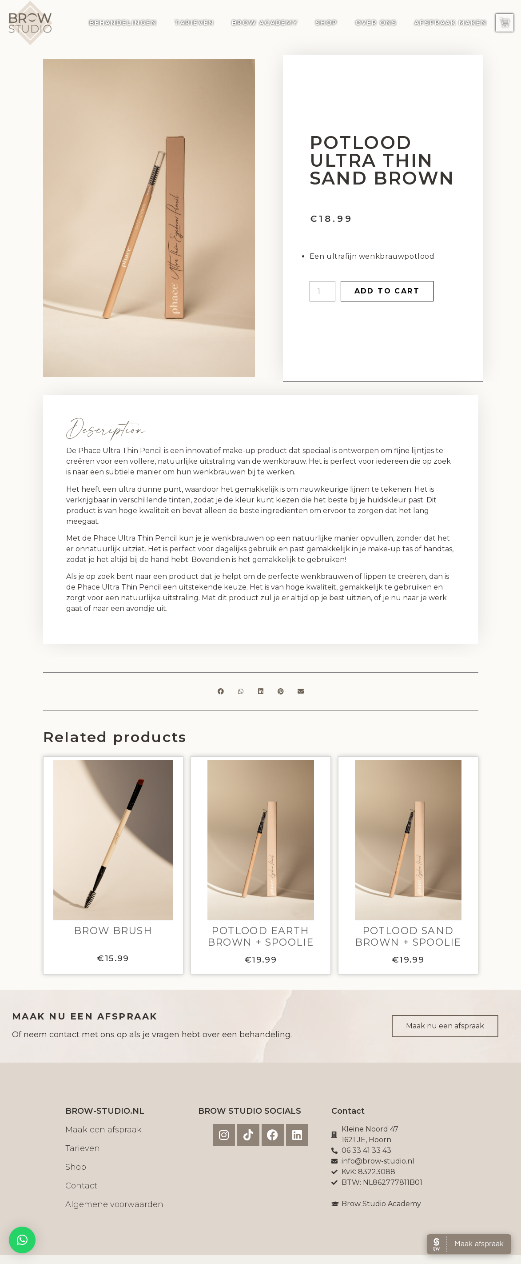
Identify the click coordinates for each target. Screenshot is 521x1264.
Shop (326, 23)
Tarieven (194, 23)
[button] (221, 692)
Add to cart (387, 291)
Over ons (376, 23)
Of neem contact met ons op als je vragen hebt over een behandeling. (152, 1034)
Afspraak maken (450, 23)
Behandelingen (123, 23)
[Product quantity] (322, 291)
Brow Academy (265, 23)
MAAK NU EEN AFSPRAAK (85, 1016)
